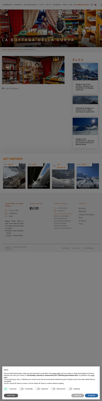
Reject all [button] (78, 395)
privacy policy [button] (56, 373)
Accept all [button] (91, 395)
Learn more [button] (11, 395)
